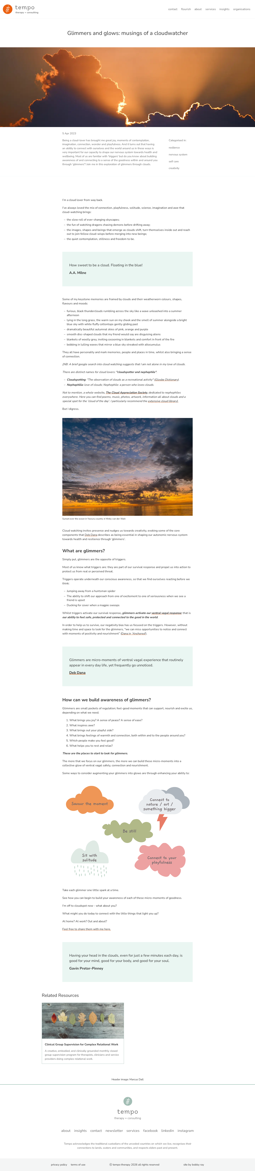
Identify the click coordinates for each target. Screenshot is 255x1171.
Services (210, 9)
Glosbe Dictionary (166, 380)
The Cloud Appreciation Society (126, 393)
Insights (224, 9)
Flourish (186, 9)
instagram (186, 1130)
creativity (174, 168)
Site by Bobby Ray (193, 1164)
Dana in (133, 634)
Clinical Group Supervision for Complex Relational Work (81, 1044)
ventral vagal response (166, 613)
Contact (172, 9)
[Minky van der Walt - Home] (20, 9)
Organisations (241, 9)
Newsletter (114, 1130)
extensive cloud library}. (163, 401)
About (198, 9)
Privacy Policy (59, 1164)
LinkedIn (167, 1130)
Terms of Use (78, 1164)
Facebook (150, 1130)
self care (174, 161)
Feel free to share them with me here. (86, 929)
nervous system (178, 154)
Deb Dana (91, 535)
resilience (174, 147)
